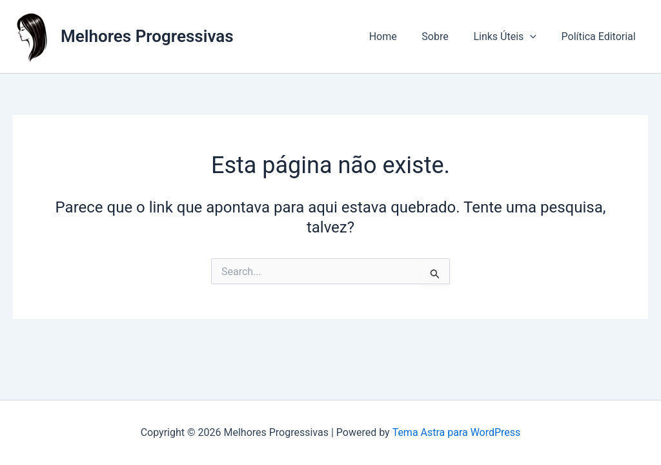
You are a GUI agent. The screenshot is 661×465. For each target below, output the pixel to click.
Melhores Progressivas (147, 36)
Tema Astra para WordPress (456, 432)
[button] (536, 37)
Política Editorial (601, 36)
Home (398, 36)
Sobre (445, 36)
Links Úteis (511, 37)
